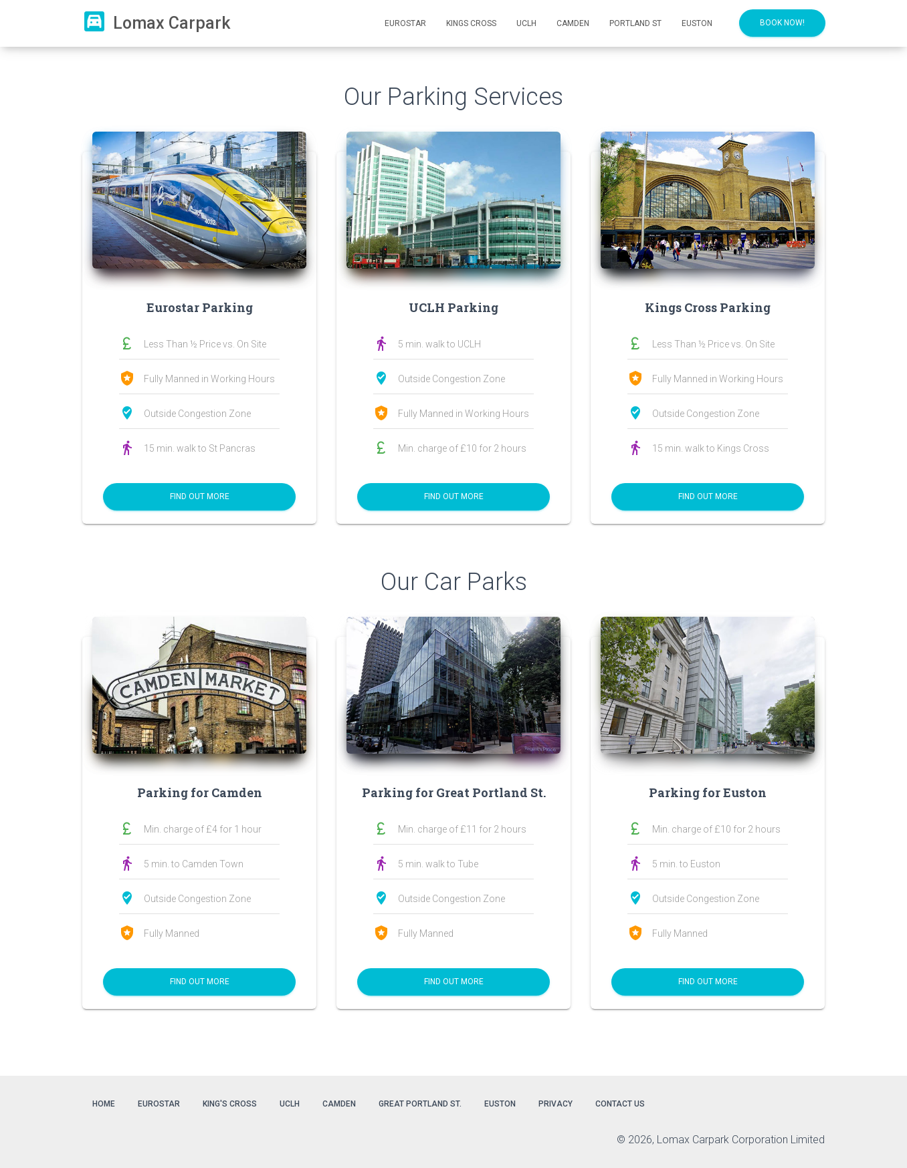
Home (103, 1104)
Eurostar (405, 23)
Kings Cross (471, 23)
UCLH (526, 23)
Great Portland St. (420, 1104)
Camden (573, 23)
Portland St (635, 23)
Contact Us (620, 1104)
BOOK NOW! (782, 22)
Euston (697, 23)
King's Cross (230, 1104)
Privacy (555, 1104)
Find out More (199, 496)
